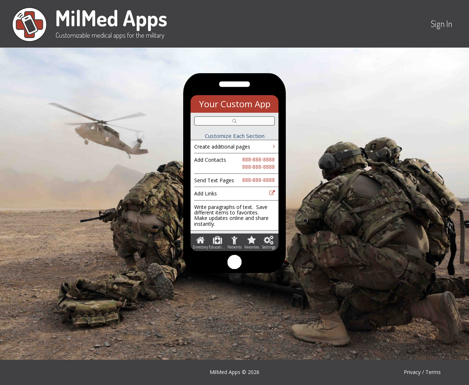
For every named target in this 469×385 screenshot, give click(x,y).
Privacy (412, 372)
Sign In (441, 23)
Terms (433, 372)
